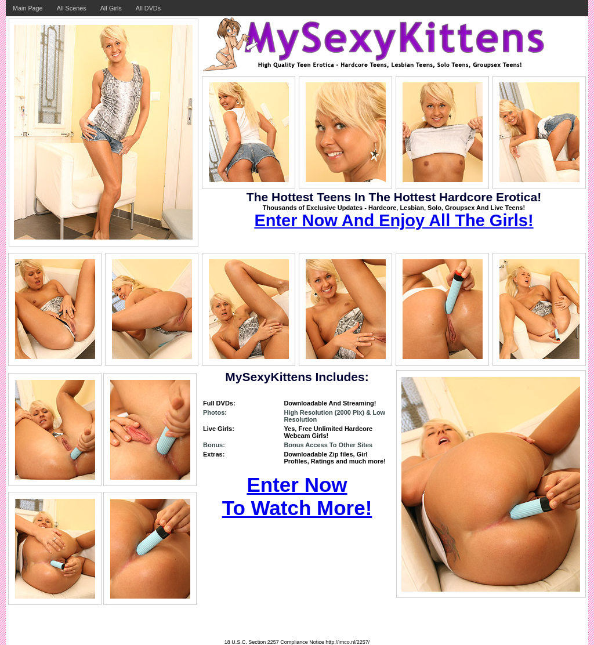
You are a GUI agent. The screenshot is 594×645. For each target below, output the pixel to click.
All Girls (111, 8)
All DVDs (148, 8)
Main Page (28, 8)
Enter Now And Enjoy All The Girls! (393, 220)
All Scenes (71, 8)
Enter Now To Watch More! (297, 496)
